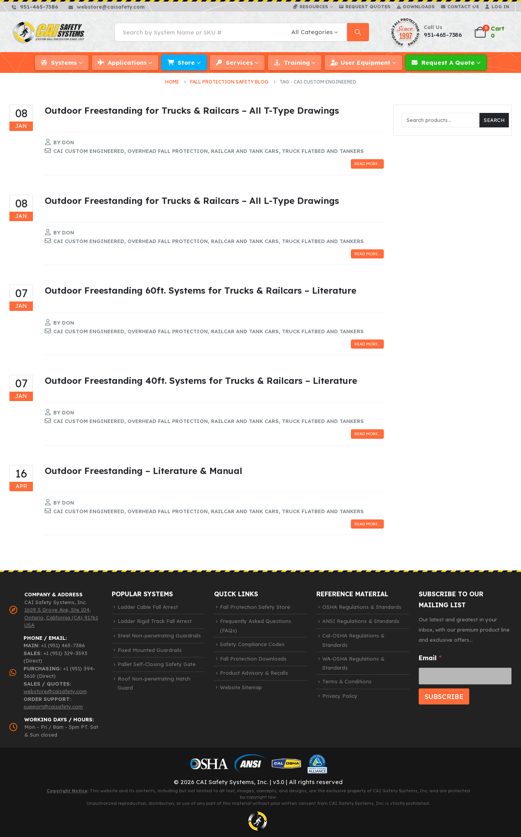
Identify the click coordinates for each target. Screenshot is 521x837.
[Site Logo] (49, 32)
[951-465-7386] (35, 7)
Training (297, 62)
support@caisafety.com (53, 706)
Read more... (367, 163)
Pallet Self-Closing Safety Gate (157, 664)
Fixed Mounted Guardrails (150, 650)
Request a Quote (448, 62)
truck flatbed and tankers (323, 151)
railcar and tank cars (245, 151)
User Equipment (365, 62)
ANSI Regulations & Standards (360, 621)
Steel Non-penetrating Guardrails (159, 635)
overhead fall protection (167, 151)
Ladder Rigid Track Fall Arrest (155, 621)
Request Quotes (367, 6)
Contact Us (463, 6)
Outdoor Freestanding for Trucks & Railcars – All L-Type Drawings (192, 200)
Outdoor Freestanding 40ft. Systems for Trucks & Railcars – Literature (201, 380)
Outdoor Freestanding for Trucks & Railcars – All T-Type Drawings (192, 110)
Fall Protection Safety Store (255, 607)
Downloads (419, 6)
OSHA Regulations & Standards (361, 607)
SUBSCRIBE (444, 696)
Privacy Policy (340, 696)
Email (430, 658)
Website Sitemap (241, 687)
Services (239, 62)
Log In (500, 6)
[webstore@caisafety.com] (106, 7)
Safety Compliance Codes (252, 644)
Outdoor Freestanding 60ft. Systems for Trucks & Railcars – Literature (200, 290)
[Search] (358, 32)
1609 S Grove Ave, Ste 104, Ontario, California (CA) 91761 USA (61, 617)
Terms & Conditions (347, 681)
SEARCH (494, 120)
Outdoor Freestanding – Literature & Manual (143, 470)
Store (186, 62)
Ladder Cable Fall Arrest (148, 607)
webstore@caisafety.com (55, 691)
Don (68, 142)
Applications (127, 62)
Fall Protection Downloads (253, 658)
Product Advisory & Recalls (254, 673)
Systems (64, 62)
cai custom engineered (88, 151)
